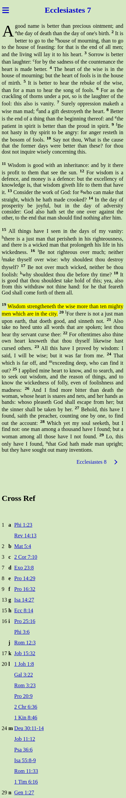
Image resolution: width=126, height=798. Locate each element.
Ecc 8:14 (23, 610)
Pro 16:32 (24, 589)
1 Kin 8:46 (25, 717)
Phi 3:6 (22, 632)
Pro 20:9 (23, 696)
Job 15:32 (24, 653)
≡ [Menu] (5, 10)
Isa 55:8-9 (25, 760)
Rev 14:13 (25, 535)
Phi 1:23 (23, 525)
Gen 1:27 (24, 792)
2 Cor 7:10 (25, 557)
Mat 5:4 (22, 546)
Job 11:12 (24, 739)
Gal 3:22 (23, 675)
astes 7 (80, 10)
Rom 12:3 (25, 642)
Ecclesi (57, 10)
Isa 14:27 (24, 600)
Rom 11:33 (26, 771)
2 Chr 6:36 (25, 707)
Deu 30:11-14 (29, 728)
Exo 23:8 (24, 567)
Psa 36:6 (23, 749)
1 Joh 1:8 (24, 664)
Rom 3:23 (25, 685)
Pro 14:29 (24, 578)
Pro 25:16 (24, 621)
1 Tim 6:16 (26, 782)
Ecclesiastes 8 (92, 462)
